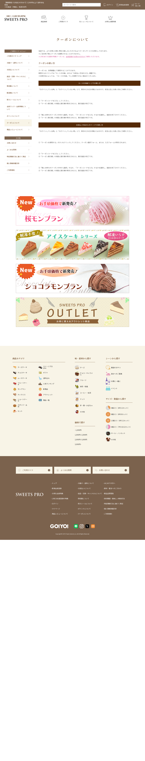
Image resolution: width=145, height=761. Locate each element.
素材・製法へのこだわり (113, 709)
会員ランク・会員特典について (16, 107)
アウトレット (45, 616)
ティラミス (18, 616)
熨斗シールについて (14, 100)
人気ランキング (46, 605)
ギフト (43, 594)
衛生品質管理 (109, 714)
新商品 (43, 610)
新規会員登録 (57, 709)
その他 (80, 633)
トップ (54, 704)
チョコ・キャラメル (84, 595)
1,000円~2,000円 (81, 656)
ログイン (55, 725)
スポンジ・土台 (19, 627)
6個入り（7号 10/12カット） (119, 648)
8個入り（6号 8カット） (117, 635)
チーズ (80, 588)
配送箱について (12, 93)
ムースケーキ (19, 599)
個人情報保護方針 (13, 163)
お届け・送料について (15, 63)
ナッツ (80, 620)
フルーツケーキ (19, 605)
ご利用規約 (11, 170)
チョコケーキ (19, 594)
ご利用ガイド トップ (14, 56)
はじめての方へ (109, 704)
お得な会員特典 (57, 714)
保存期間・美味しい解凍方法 (114, 720)
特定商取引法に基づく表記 (16, 156)
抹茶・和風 (81, 607)
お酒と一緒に (113, 602)
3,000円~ (78, 665)
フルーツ (80, 601)
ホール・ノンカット (115, 654)
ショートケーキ (19, 621)
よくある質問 (11, 149)
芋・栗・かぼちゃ (84, 626)
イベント (111, 610)
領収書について (12, 86)
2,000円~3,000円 (81, 660)
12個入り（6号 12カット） (118, 641)
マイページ (56, 730)
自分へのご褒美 (114, 595)
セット (17, 632)
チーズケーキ (19, 588)
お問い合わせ (11, 143)
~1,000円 (78, 651)
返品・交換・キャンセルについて (16, 77)
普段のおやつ (113, 588)
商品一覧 (44, 621)
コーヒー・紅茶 (83, 614)
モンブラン (19, 610)
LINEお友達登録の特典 (60, 720)
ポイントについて (13, 116)
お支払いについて (13, 69)
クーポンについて (13, 123)
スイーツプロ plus (45, 588)
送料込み (44, 599)
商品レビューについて (15, 129)
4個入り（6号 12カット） (117, 629)
